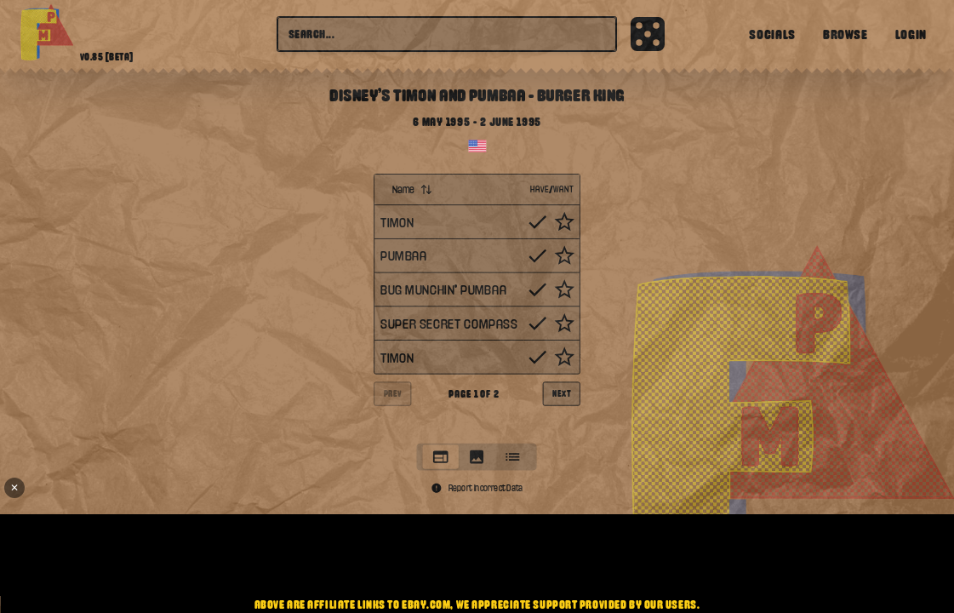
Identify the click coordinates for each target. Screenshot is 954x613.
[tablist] (477, 456)
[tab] (441, 456)
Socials (772, 34)
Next (561, 393)
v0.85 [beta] (107, 57)
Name (412, 189)
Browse (845, 34)
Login (911, 34)
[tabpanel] (477, 304)
